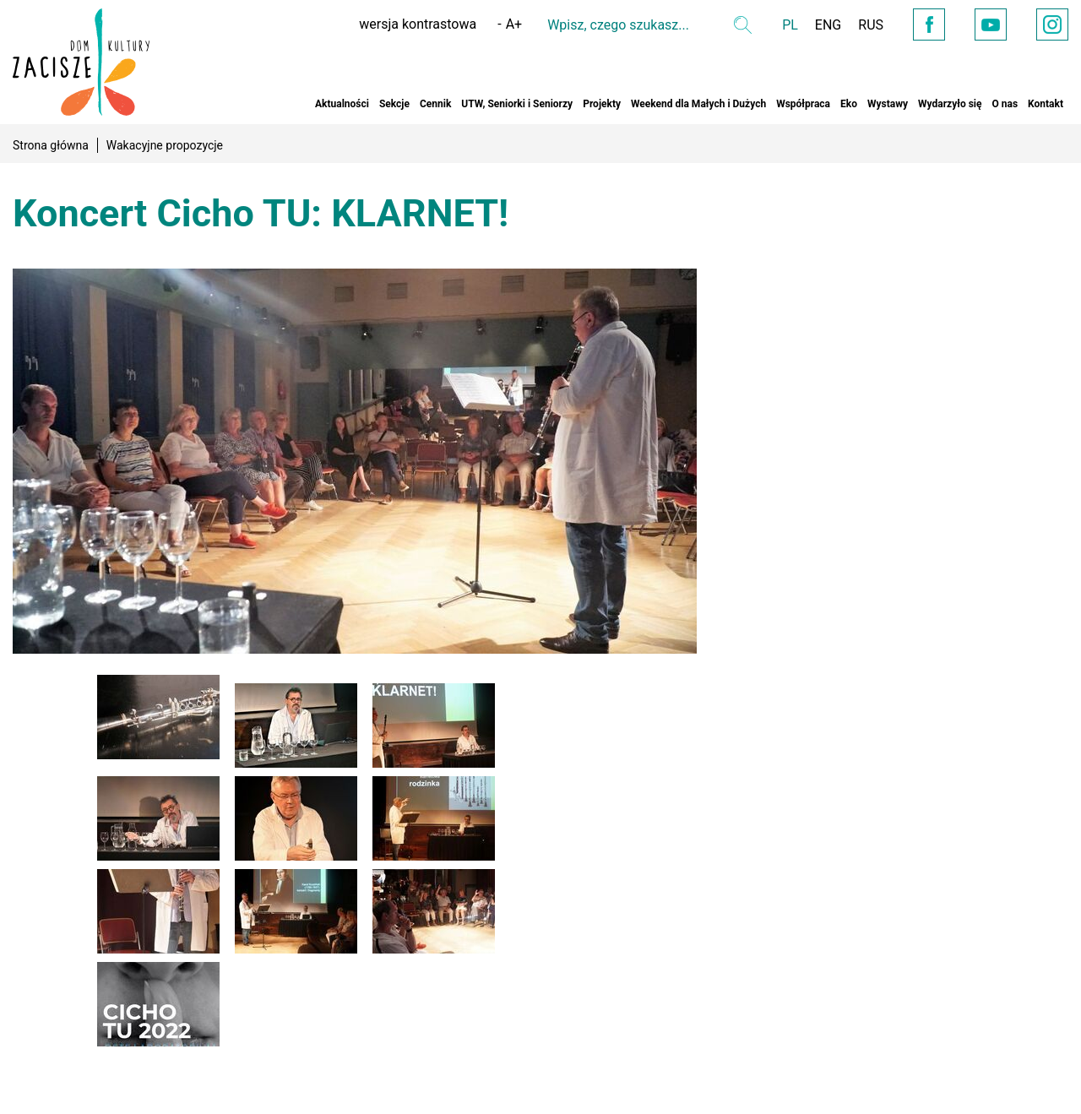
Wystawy (887, 104)
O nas (1004, 104)
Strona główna (51, 145)
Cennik (435, 104)
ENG (828, 25)
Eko (848, 104)
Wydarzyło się (949, 104)
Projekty (602, 104)
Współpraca (803, 104)
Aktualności (342, 104)
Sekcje (394, 104)
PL (790, 25)
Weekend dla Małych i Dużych (698, 104)
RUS (870, 25)
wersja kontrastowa (417, 24)
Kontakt (1045, 104)
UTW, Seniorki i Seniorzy (517, 104)
